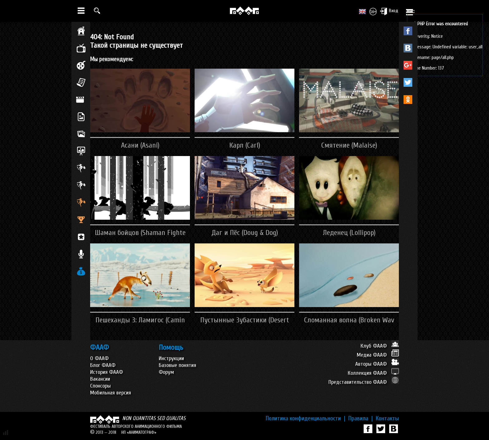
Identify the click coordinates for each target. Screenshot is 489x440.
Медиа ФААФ (378, 355)
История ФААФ (106, 372)
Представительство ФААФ (363, 382)
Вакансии (100, 379)
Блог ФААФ (102, 365)
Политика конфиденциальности (305, 418)
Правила (360, 418)
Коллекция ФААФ (373, 373)
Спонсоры (100, 386)
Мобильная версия (110, 392)
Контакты (387, 418)
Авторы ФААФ (377, 364)
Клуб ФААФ (380, 346)
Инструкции (171, 358)
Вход (389, 11)
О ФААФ (99, 358)
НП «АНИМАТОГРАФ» (138, 432)
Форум (166, 372)
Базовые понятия (177, 365)
